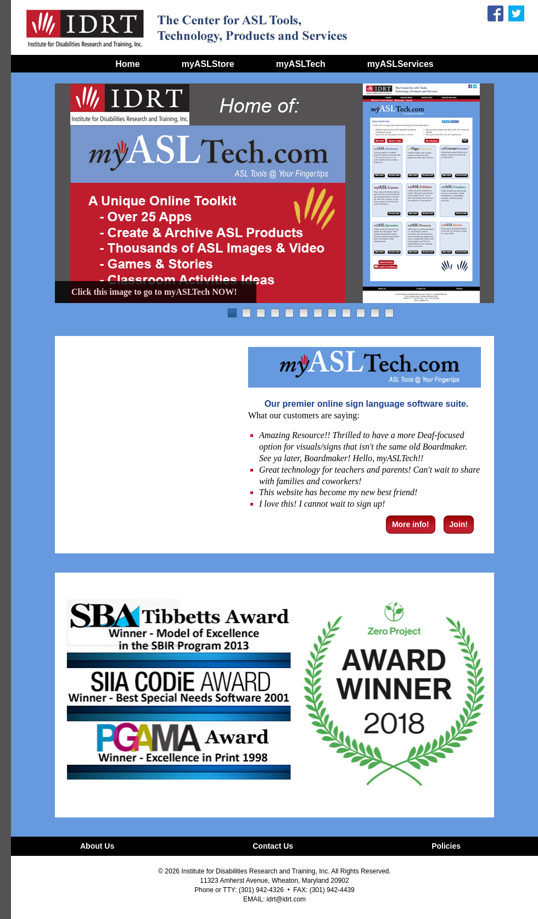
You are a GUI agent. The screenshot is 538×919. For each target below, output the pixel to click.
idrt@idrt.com (286, 899)
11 (375, 313)
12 (389, 313)
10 (360, 313)
